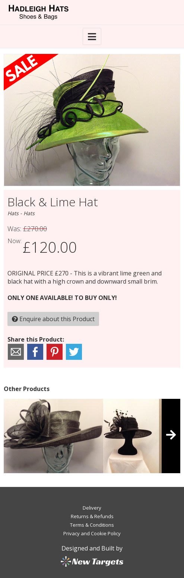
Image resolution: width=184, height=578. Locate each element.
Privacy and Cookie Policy (92, 533)
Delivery (92, 507)
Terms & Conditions (92, 525)
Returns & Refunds (92, 516)
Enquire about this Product (53, 319)
